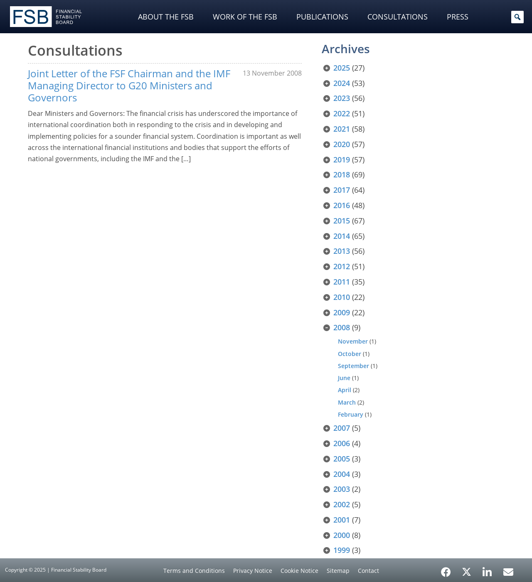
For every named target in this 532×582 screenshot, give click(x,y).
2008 (341, 327)
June (344, 378)
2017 (341, 190)
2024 (341, 83)
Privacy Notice (252, 571)
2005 (341, 459)
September (353, 366)
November (353, 341)
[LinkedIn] (487, 569)
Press (457, 17)
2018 (341, 174)
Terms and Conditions (194, 571)
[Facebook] (446, 569)
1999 (341, 550)
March (347, 402)
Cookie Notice (299, 571)
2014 (341, 236)
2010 (341, 297)
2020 (341, 144)
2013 (341, 251)
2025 (341, 68)
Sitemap (338, 571)
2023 (341, 98)
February (350, 414)
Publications (322, 17)
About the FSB (166, 17)
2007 (341, 428)
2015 (341, 221)
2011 (341, 282)
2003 (341, 489)
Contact (368, 571)
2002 (341, 504)
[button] (517, 17)
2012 (341, 266)
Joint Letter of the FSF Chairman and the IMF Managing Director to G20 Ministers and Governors (129, 85)
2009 (341, 312)
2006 (341, 443)
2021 (341, 129)
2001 (341, 520)
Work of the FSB (245, 17)
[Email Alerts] (508, 571)
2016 (341, 205)
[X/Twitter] (466, 571)
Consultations (397, 17)
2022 (341, 113)
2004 (341, 474)
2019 (341, 160)
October (349, 354)
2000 (341, 535)
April (344, 390)
